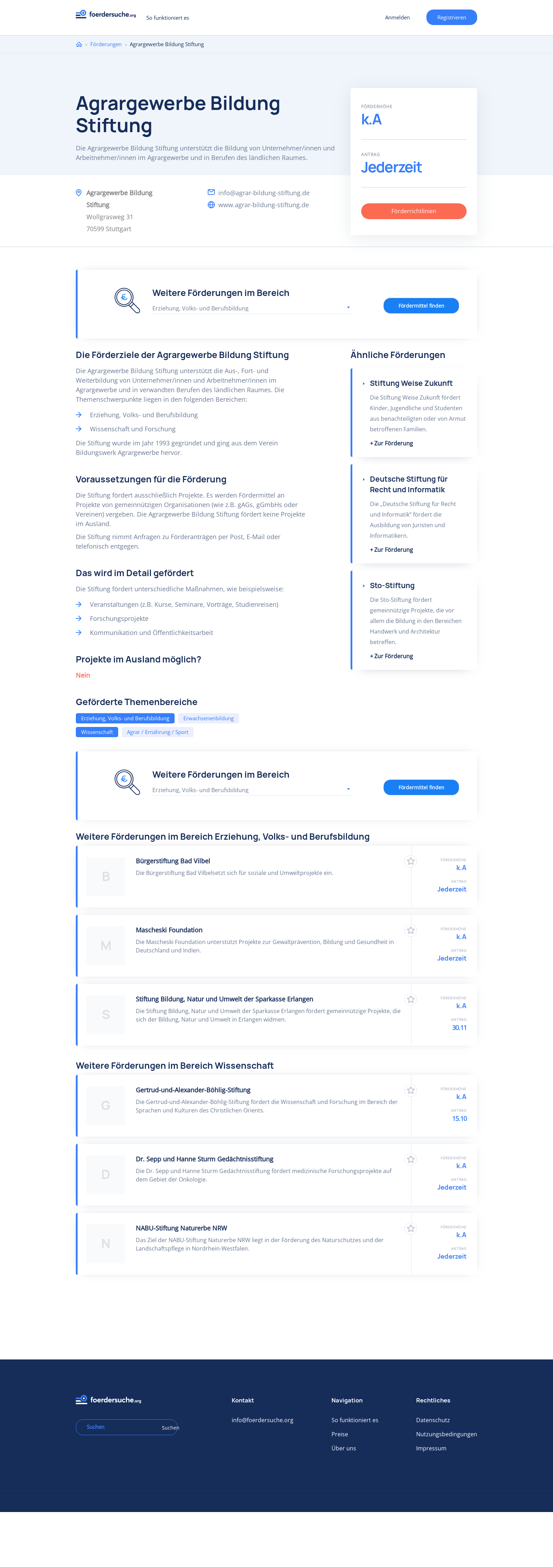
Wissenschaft (97, 731)
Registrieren (451, 17)
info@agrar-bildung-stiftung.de (264, 193)
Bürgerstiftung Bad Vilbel (173, 861)
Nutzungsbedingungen (446, 1434)
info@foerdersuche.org (262, 1420)
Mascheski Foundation (169, 930)
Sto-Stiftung (392, 585)
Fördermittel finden (421, 305)
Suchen (167, 1427)
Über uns (344, 1448)
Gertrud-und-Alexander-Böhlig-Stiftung (193, 1090)
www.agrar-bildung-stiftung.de (263, 204)
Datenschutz (433, 1420)
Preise (340, 1434)
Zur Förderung (393, 443)
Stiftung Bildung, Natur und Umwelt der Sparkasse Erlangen (224, 999)
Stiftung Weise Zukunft (411, 383)
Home (79, 44)
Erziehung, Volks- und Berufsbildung (125, 718)
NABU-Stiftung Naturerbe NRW (181, 1228)
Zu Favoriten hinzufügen (411, 861)
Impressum (431, 1448)
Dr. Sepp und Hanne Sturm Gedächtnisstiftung (204, 1159)
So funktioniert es (167, 17)
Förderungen (106, 44)
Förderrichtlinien (413, 211)
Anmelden (397, 17)
